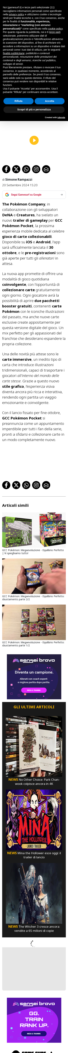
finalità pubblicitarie (13, 53)
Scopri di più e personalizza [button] (34, 109)
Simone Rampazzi (18, 173)
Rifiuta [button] (18, 101)
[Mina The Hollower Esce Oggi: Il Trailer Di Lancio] (34, 813)
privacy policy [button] (16, 14)
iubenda (61, 117)
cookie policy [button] (55, 28)
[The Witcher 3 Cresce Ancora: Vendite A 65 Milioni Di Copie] (34, 887)
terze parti (54, 32)
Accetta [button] (49, 101)
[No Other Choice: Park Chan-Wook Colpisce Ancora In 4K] (34, 740)
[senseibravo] (34, 670)
